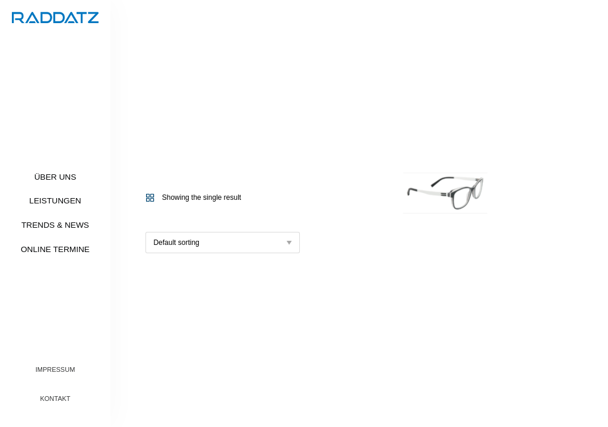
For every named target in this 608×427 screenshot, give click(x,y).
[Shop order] (222, 242)
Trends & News (55, 225)
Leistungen (55, 200)
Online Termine (55, 249)
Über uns (55, 177)
